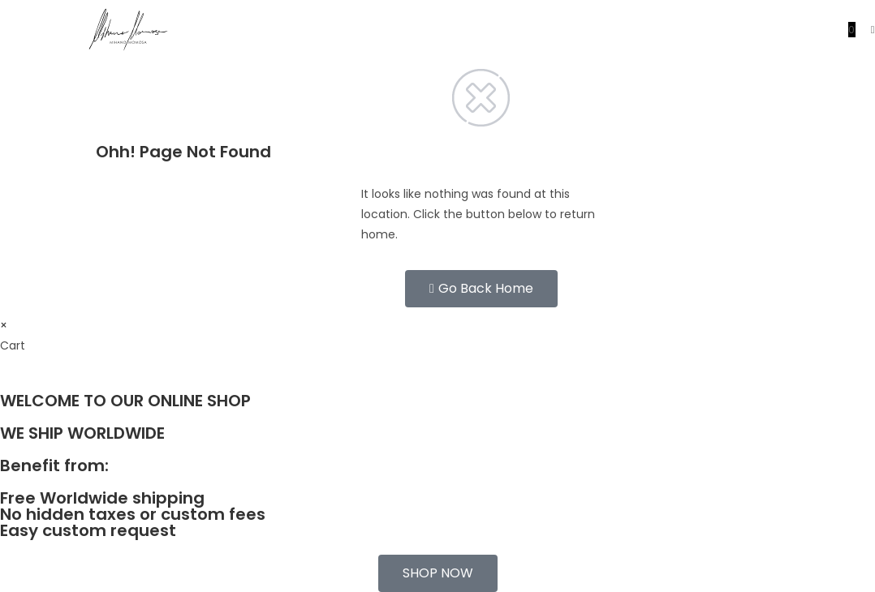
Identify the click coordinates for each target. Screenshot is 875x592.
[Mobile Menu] (867, 29)
